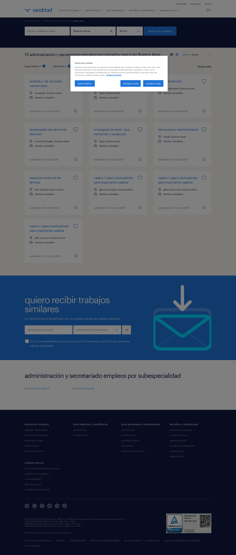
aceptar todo (153, 83)
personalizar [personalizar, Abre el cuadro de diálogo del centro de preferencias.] (85, 83)
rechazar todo (131, 83)
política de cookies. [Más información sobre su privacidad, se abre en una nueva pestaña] (113, 75)
